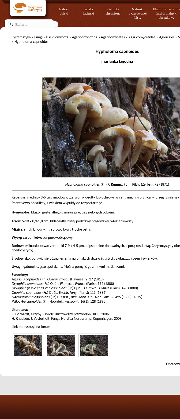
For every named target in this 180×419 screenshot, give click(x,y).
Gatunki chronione (113, 10)
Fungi (38, 37)
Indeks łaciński (88, 10)
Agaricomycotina (84, 37)
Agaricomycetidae (142, 37)
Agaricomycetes (113, 37)
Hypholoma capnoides (117, 51)
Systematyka (21, 37)
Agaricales (167, 37)
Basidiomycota (57, 37)
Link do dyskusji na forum (31, 326)
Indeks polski (64, 10)
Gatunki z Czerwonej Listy (138, 10)
